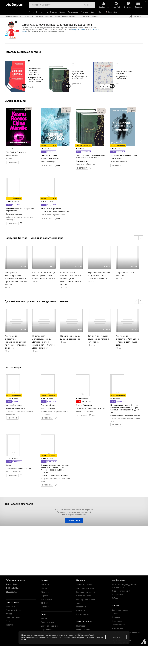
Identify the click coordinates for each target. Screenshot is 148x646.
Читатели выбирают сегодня (23, 51)
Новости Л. (81, 606)
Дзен (8, 621)
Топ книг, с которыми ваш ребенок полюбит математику (98, 339)
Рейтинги (39, 16)
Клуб (101, 12)
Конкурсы (80, 610)
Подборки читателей (85, 599)
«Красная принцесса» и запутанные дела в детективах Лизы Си (99, 275)
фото (28, 108)
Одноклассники (13, 617)
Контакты (85, 16)
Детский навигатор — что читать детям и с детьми (36, 301)
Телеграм (10, 624)
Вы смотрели (117, 594)
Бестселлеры (13, 367)
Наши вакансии (83, 629)
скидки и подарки (78, 29)
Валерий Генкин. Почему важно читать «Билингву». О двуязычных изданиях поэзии (70, 278)
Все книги (45, 584)
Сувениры (45, 606)
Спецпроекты (82, 614)
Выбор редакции (15, 100)
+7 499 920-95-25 (68, 16)
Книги (31, 12)
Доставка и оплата (13, 16)
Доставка (116, 617)
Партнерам (81, 625)
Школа (62, 12)
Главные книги (47, 622)
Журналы (45, 592)
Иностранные (42, 12)
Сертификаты (28, 16)
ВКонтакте (10, 606)
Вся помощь (117, 628)
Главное (53, 12)
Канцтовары (73, 12)
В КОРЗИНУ (12, 163)
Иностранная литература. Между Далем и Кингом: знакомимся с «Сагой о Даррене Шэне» (43, 342)
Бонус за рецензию (50, 625)
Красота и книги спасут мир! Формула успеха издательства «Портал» (43, 275)
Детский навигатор (85, 588)
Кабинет (115, 598)
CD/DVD (44, 603)
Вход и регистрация (121, 591)
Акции (44, 618)
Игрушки (84, 12)
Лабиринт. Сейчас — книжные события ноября (34, 237)
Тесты (78, 603)
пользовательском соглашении (58, 637)
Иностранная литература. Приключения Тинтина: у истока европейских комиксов (15, 342)
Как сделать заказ (120, 610)
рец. (65, 109)
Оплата (115, 613)
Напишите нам (118, 624)
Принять (116, 637)
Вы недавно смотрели (19, 504)
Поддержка (96, 16)
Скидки (57, 16)
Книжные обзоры (84, 595)
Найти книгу (74, 520)
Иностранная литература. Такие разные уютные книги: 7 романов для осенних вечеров (16, 278)
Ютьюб (9, 613)
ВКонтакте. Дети (13, 610)
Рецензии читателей (85, 592)
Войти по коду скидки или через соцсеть (124, 585)
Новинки (48, 16)
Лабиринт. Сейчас (84, 584)
